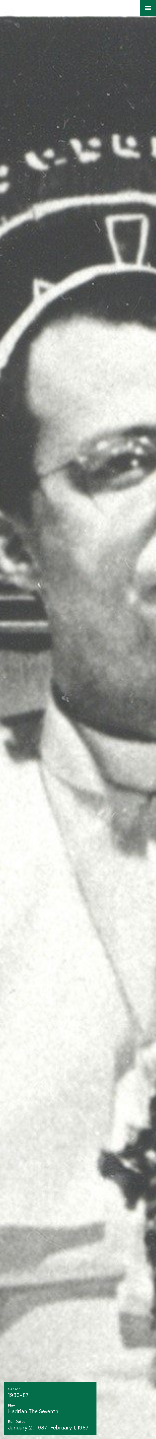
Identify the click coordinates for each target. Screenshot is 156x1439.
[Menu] (148, 8)
